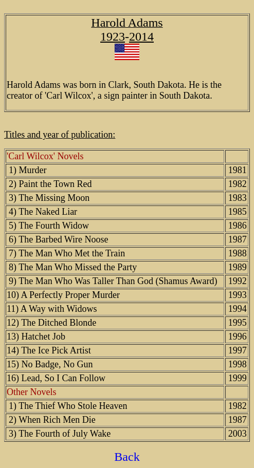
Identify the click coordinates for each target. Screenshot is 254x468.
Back (126, 456)
